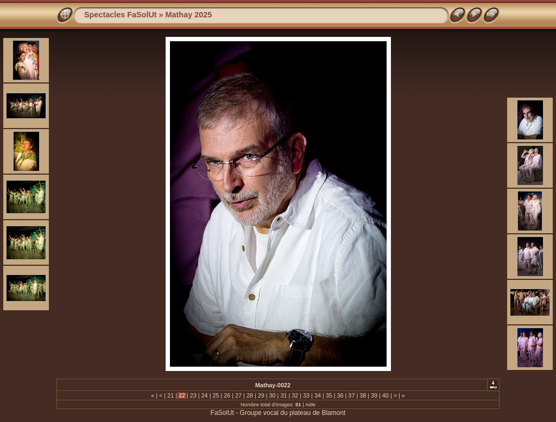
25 (215, 395)
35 (329, 395)
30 (272, 395)
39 (374, 395)
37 (351, 395)
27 (238, 395)
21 (170, 395)
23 (193, 395)
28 (250, 395)
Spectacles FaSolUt (120, 14)
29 (261, 395)
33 (306, 395)
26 (227, 395)
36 (340, 395)
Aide (310, 404)
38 (363, 395)
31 (283, 395)
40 (385, 395)
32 (295, 395)
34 (318, 395)
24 (205, 395)
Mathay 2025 (189, 14)
